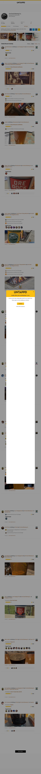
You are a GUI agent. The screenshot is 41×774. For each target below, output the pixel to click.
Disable (20, 303)
